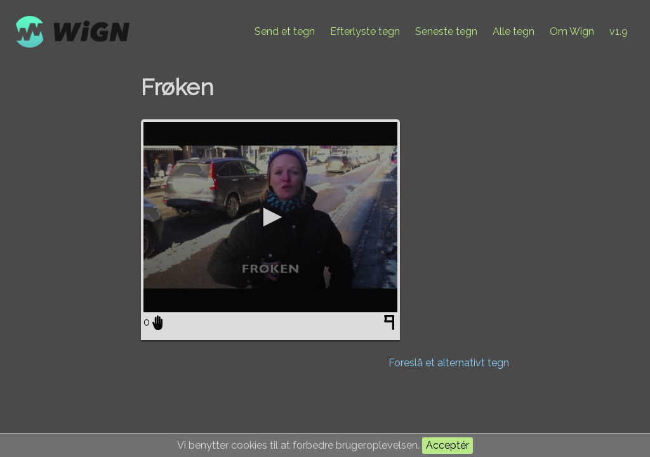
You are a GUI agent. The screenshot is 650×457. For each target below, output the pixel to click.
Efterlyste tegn (365, 31)
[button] (270, 217)
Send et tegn (285, 31)
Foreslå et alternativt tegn (448, 363)
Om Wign (572, 31)
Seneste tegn (446, 31)
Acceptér (447, 445)
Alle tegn (513, 31)
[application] (270, 217)
